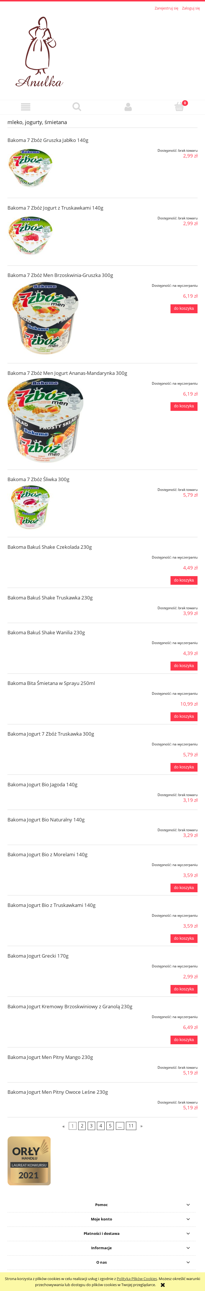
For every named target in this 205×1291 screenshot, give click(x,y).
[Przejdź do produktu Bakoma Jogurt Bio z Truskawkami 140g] (45, 914)
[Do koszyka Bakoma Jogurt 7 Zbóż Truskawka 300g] (184, 767)
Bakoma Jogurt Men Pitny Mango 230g (50, 1057)
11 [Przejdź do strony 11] (131, 1126)
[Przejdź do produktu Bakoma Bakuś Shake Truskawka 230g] (45, 607)
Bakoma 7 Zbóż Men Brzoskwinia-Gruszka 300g (60, 275)
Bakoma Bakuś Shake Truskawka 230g (50, 597)
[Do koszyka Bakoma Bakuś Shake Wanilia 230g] (184, 666)
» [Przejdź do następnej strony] (141, 1126)
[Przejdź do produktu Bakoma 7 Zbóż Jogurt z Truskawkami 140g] (45, 236)
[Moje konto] (128, 107)
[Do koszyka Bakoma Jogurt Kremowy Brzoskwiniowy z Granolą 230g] (184, 1040)
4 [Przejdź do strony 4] (100, 1126)
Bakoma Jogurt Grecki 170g (37, 955)
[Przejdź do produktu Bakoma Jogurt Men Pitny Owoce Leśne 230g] (45, 1101)
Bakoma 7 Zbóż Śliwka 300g (38, 479)
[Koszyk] (179, 106)
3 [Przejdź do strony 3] (91, 1126)
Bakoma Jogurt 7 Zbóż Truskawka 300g (50, 733)
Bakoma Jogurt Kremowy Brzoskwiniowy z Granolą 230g (69, 1006)
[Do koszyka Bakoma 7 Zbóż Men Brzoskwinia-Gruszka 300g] (184, 308)
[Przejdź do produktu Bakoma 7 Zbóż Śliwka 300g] (45, 507)
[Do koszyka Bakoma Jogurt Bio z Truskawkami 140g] (184, 938)
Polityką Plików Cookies (137, 1278)
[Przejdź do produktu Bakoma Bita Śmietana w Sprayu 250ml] (45, 692)
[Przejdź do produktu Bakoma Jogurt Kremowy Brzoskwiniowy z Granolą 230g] (45, 1015)
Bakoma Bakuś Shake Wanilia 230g (46, 632)
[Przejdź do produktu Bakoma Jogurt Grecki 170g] (45, 965)
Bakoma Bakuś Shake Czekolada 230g (49, 547)
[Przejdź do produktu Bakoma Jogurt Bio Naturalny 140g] (45, 829)
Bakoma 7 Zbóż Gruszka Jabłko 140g (47, 140)
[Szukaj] (77, 106)
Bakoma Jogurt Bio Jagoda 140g (42, 784)
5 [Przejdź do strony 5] (110, 1126)
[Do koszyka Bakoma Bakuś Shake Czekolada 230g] (184, 580)
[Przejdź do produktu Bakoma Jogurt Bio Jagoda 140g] (45, 793)
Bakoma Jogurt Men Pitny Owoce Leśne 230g (57, 1092)
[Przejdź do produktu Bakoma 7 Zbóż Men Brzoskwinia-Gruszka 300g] (45, 318)
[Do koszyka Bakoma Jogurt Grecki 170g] (184, 989)
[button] (25, 107)
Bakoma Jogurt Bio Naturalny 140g (46, 819)
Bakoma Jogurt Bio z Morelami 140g (47, 854)
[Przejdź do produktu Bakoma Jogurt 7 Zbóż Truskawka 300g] (45, 743)
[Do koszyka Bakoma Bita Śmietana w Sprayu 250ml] (184, 716)
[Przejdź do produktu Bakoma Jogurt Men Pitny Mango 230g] (45, 1066)
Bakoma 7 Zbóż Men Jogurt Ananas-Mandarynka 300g (67, 373)
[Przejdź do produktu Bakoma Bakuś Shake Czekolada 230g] (45, 556)
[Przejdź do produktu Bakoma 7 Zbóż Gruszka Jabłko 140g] (45, 168)
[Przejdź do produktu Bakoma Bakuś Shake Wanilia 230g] (45, 641)
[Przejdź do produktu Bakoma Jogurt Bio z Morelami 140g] (45, 863)
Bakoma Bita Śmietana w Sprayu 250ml (51, 683)
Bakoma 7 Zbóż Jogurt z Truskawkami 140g (55, 207)
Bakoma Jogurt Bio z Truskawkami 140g (51, 905)
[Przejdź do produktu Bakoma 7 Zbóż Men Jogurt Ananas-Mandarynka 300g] (45, 420)
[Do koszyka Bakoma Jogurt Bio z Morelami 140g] (184, 888)
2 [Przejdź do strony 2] (82, 1126)
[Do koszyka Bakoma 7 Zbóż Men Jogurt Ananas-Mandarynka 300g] (184, 406)
